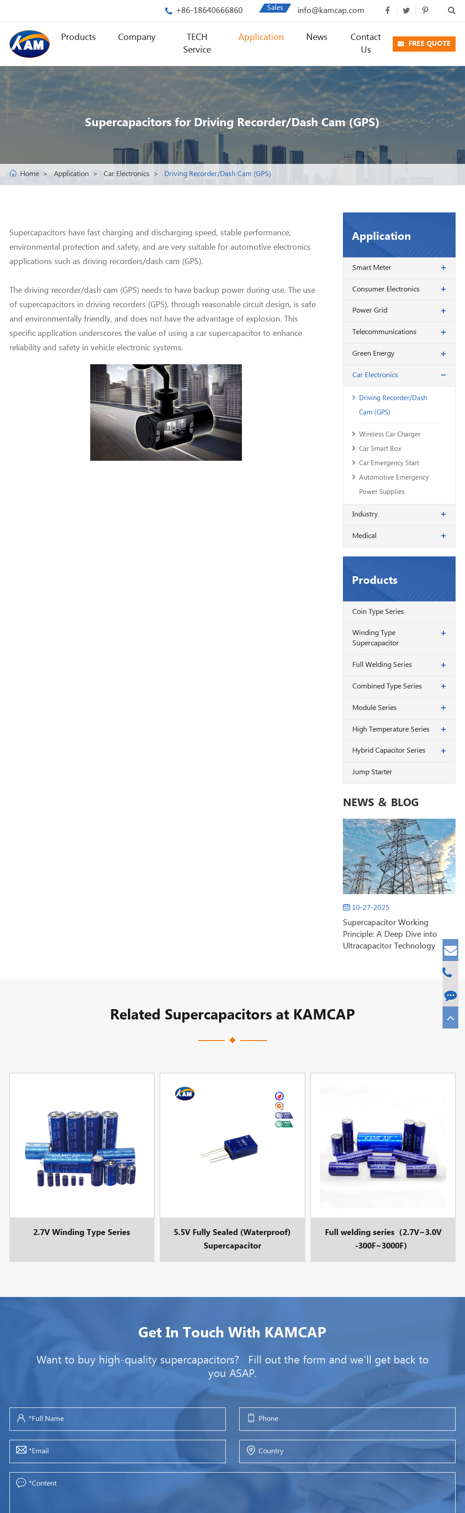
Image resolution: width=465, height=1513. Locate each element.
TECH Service (197, 44)
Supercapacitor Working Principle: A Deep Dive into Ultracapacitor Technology (390, 934)
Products (78, 37)
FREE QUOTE (424, 44)
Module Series (374, 708)
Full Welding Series (382, 665)
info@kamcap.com (331, 10)
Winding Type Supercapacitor (375, 638)
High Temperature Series (391, 729)
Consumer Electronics (386, 289)
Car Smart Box (380, 449)
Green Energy (373, 353)
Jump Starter (372, 772)
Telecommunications (384, 332)
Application (261, 37)
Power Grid (369, 310)
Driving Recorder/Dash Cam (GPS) (217, 174)
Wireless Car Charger (390, 434)
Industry (365, 514)
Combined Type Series (387, 686)
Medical (364, 536)
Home (29, 174)
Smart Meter (371, 268)
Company (137, 37)
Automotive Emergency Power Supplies (394, 484)
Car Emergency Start (389, 463)
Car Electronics (126, 174)
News (316, 37)
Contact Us (366, 44)
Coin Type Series (378, 612)
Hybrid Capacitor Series (389, 750)
